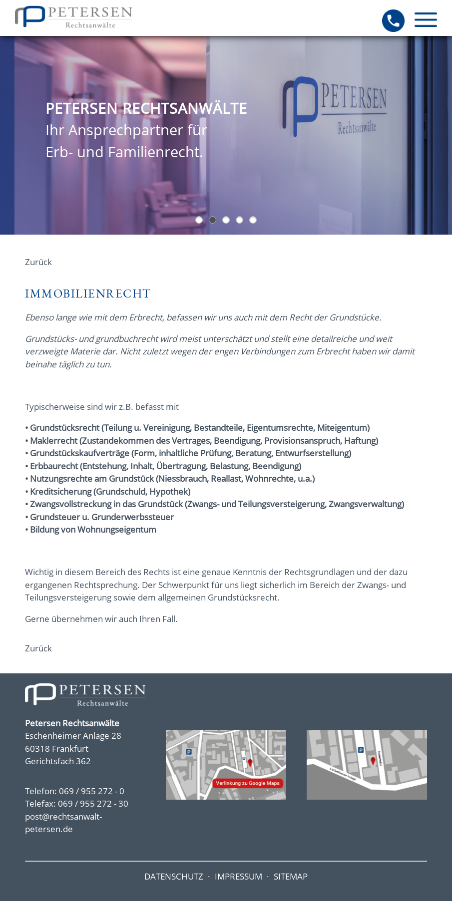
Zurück (38, 262)
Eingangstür (212, 220)
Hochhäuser (199, 220)
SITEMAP (291, 876)
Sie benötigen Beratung (253, 220)
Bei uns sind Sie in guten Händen (239, 220)
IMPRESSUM (238, 876)
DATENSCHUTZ (173, 876)
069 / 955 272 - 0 (91, 791)
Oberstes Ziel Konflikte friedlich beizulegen (226, 220)
